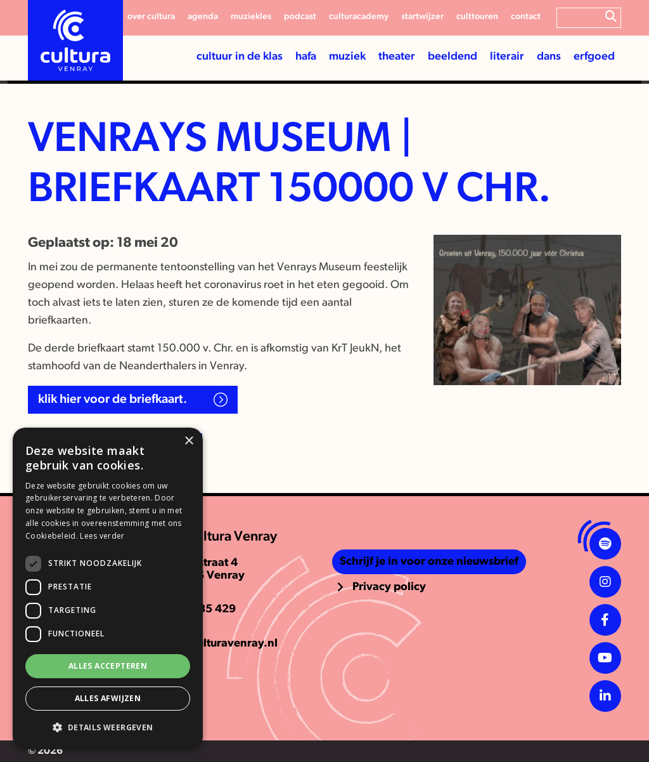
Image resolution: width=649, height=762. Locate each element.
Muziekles (251, 17)
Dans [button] (549, 57)
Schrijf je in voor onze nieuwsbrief (429, 562)
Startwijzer (422, 17)
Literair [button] (507, 57)
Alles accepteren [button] (107, 665)
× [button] (188, 441)
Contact (526, 17)
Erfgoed (594, 57)
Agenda (203, 17)
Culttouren (477, 17)
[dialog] (108, 588)
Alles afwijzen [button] (108, 698)
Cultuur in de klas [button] (239, 57)
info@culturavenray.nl (220, 644)
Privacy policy (389, 587)
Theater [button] (396, 57)
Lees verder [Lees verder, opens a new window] (102, 535)
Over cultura (151, 17)
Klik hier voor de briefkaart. (114, 399)
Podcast (300, 17)
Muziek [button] (347, 57)
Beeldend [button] (452, 57)
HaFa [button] (305, 57)
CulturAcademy (359, 17)
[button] (107, 728)
